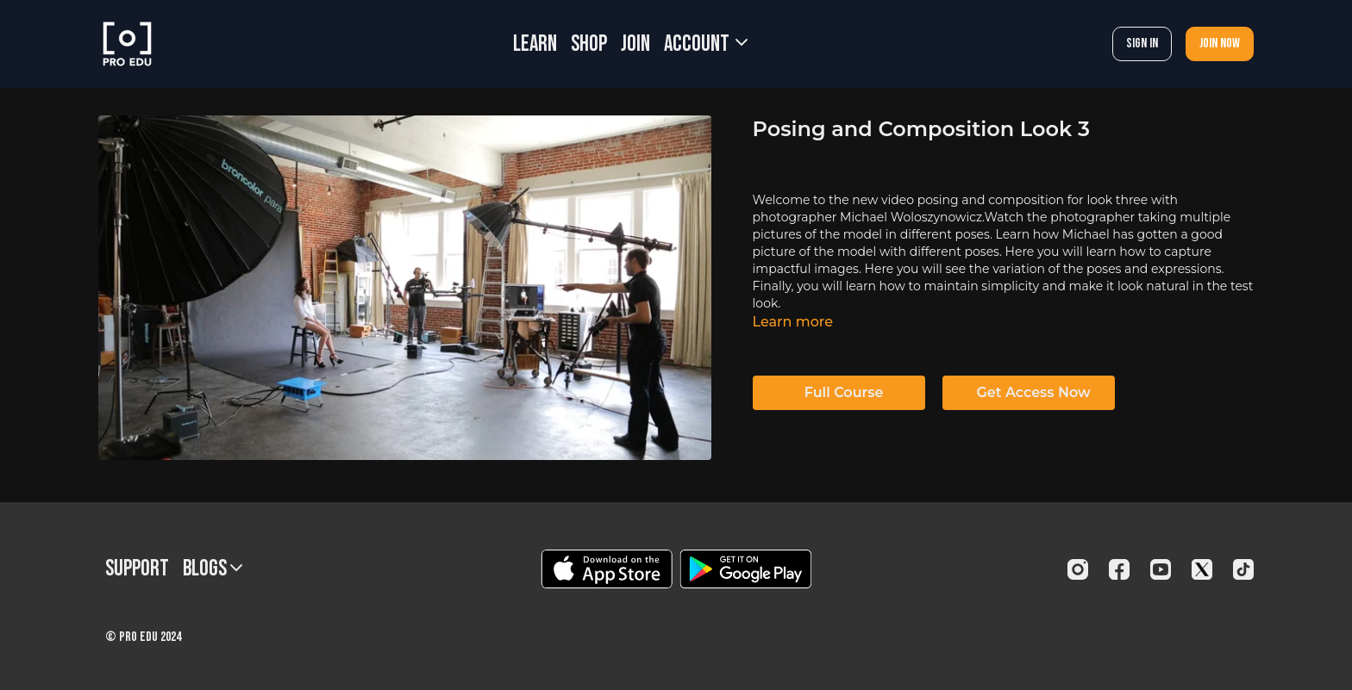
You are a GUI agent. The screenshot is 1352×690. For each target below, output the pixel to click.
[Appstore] (607, 569)
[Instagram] (1077, 569)
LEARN (535, 44)
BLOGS (212, 569)
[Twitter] (1202, 569)
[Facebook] (1119, 569)
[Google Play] (745, 569)
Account (706, 44)
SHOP (589, 44)
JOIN (635, 44)
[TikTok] (1243, 569)
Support (137, 569)
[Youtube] (1160, 569)
